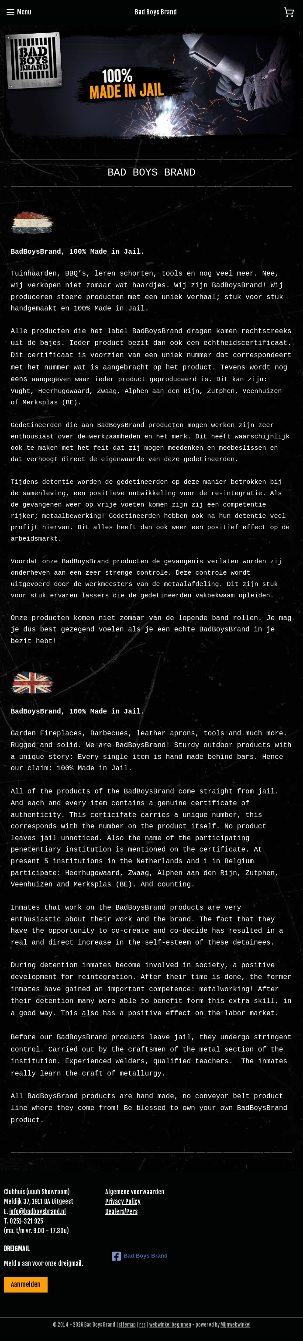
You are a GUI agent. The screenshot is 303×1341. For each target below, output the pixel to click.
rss (142, 1325)
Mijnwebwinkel (235, 1325)
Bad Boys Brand (140, 1256)
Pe (129, 1211)
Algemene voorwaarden (134, 1192)
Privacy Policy (123, 1201)
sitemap (127, 1325)
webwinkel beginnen (170, 1325)
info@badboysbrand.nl (37, 1211)
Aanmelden (26, 1284)
